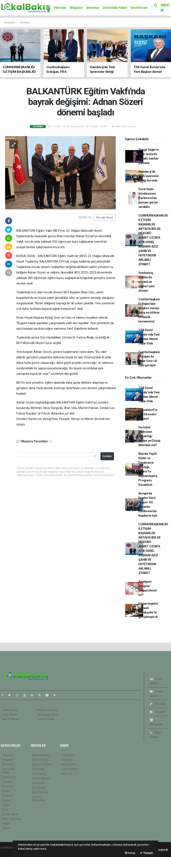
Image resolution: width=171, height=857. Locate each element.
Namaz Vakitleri (42, 764)
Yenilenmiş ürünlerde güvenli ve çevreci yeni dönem (146, 281)
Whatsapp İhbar (47, 714)
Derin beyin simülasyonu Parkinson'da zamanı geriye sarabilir (148, 197)
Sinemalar (38, 783)
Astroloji (66, 773)
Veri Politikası (10, 719)
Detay (130, 852)
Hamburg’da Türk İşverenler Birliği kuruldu (148, 176)
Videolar (60, 8)
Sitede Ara (68, 755)
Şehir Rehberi (40, 792)
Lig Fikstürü (39, 773)
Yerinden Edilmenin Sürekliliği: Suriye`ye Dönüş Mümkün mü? (149, 436)
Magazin (76, 8)
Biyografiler (68, 764)
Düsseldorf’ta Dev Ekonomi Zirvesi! (147, 414)
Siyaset (7, 800)
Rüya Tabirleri (70, 769)
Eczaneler (38, 769)
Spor (5, 809)
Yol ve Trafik (40, 759)
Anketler (66, 759)
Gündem (25, 22)
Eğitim (6, 828)
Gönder (107, 456)
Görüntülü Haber (114, 8)
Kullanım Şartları (47, 710)
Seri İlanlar (39, 787)
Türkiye (7, 781)
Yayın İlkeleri (10, 714)
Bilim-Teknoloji (11, 818)
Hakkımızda (9, 710)
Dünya (6, 791)
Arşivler (158, 711)
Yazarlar (158, 703)
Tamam (146, 852)
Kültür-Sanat (10, 814)
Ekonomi (8, 795)
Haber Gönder (46, 719)
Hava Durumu (41, 755)
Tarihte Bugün (41, 778)
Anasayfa (10, 22)
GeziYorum (139, 8)
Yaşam (6, 823)
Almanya (92, 8)
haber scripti (8, 852)
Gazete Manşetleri (39, 798)
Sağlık (6, 805)
